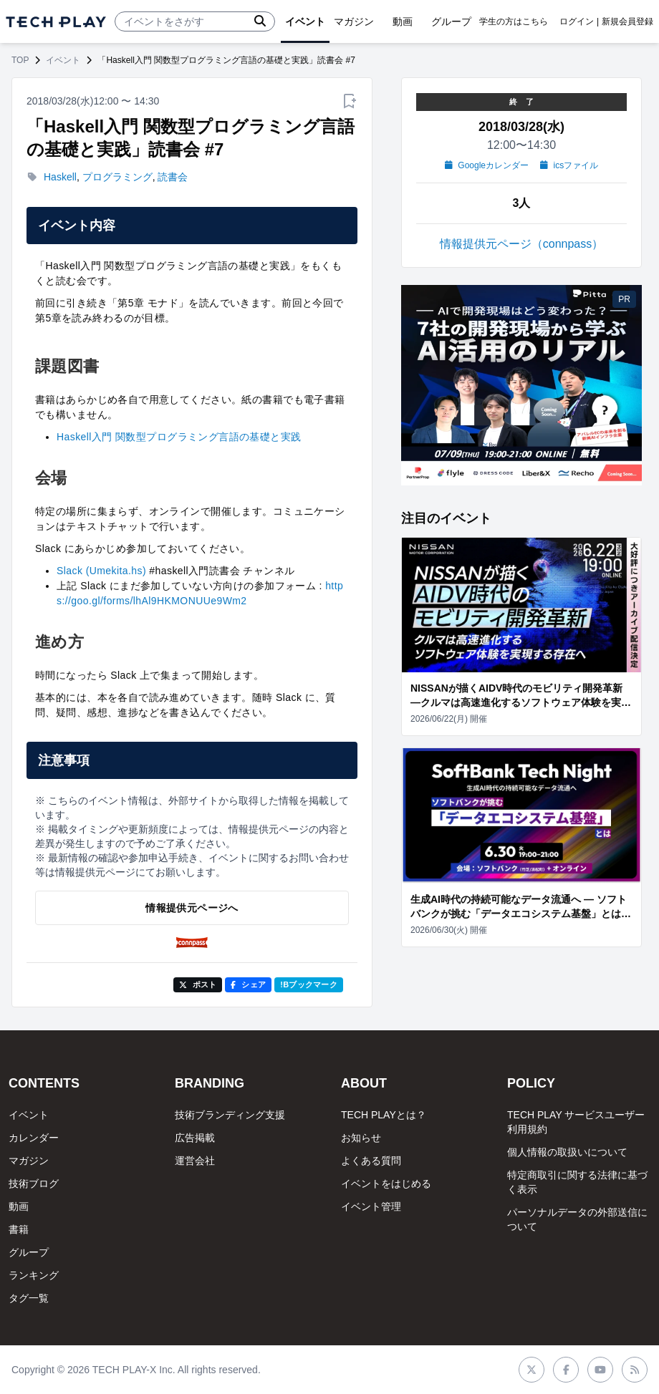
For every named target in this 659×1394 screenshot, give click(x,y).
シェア (248, 984)
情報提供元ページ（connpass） (522, 244)
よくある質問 (371, 1160)
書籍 (19, 1229)
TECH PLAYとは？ (383, 1114)
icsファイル (569, 165)
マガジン (29, 1160)
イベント (63, 60)
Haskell (60, 177)
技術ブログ (34, 1183)
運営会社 (195, 1160)
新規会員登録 (627, 21)
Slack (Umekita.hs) (101, 570)
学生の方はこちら (513, 21)
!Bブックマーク (308, 984)
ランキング (34, 1275)
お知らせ (361, 1137)
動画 (19, 1206)
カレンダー (34, 1137)
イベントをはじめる (386, 1183)
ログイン (576, 21)
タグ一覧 (29, 1298)
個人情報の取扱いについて (567, 1152)
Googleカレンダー (487, 165)
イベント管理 (371, 1206)
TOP (20, 60)
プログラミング (117, 177)
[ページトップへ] (56, 21)
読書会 (173, 177)
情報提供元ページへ (191, 908)
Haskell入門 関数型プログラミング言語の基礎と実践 (179, 436)
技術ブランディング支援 (230, 1114)
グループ (29, 1252)
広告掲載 (195, 1137)
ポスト (198, 984)
